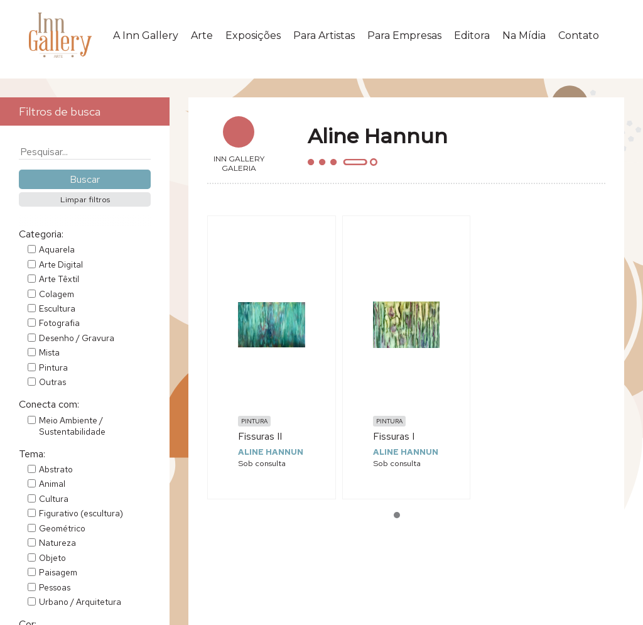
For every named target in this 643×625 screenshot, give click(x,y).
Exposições (253, 35)
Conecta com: (49, 404)
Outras (52, 382)
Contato (578, 35)
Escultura (57, 308)
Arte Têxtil (59, 279)
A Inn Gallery (145, 35)
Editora (472, 35)
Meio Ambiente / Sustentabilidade (72, 426)
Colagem (56, 294)
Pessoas (54, 587)
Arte (202, 35)
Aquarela (57, 249)
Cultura (53, 498)
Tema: (32, 453)
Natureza (57, 542)
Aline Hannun (270, 452)
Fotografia (59, 323)
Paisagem (58, 572)
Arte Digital (61, 264)
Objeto (52, 557)
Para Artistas (324, 35)
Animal (52, 483)
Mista (49, 352)
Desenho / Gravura (76, 338)
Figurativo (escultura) (81, 513)
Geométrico (62, 528)
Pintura (53, 367)
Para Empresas (404, 35)
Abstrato (56, 469)
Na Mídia (524, 35)
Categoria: (41, 234)
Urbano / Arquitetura (80, 601)
